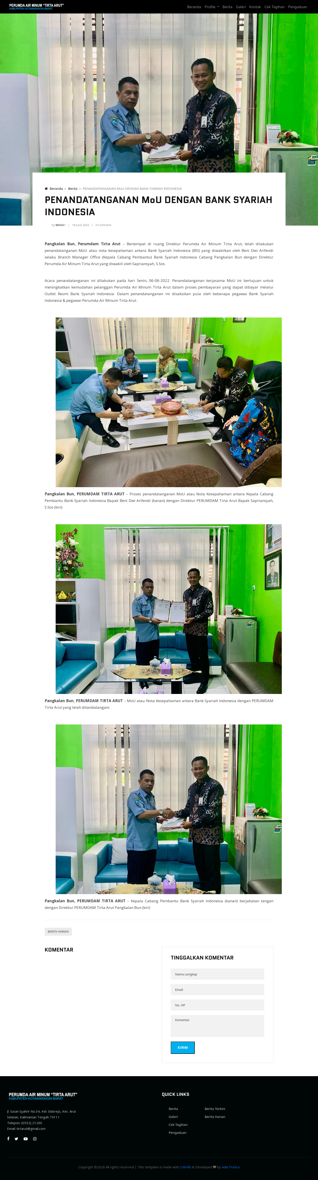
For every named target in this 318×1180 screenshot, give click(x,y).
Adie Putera (231, 1167)
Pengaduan (297, 6)
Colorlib (185, 1167)
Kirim (183, 1047)
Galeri (241, 6)
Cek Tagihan (275, 6)
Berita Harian (58, 931)
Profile (210, 6)
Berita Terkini (215, 1108)
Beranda (194, 6)
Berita (228, 6)
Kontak (255, 6)
